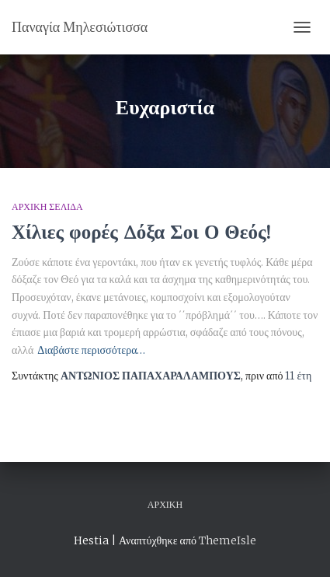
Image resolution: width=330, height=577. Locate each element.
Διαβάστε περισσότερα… (91, 350)
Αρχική (165, 504)
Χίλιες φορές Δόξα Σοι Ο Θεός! (141, 231)
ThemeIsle (227, 540)
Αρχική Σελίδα (47, 206)
